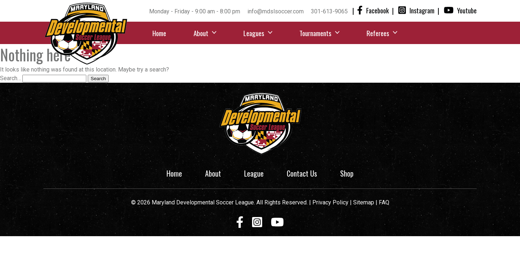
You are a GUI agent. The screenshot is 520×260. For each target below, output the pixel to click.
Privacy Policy (330, 202)
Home (159, 33)
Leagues (253, 33)
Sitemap (364, 202)
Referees (378, 33)
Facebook (373, 10)
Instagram (416, 10)
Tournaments (315, 33)
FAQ (384, 202)
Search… (10, 78)
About (201, 33)
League (254, 173)
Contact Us (302, 173)
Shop (347, 173)
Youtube (460, 10)
